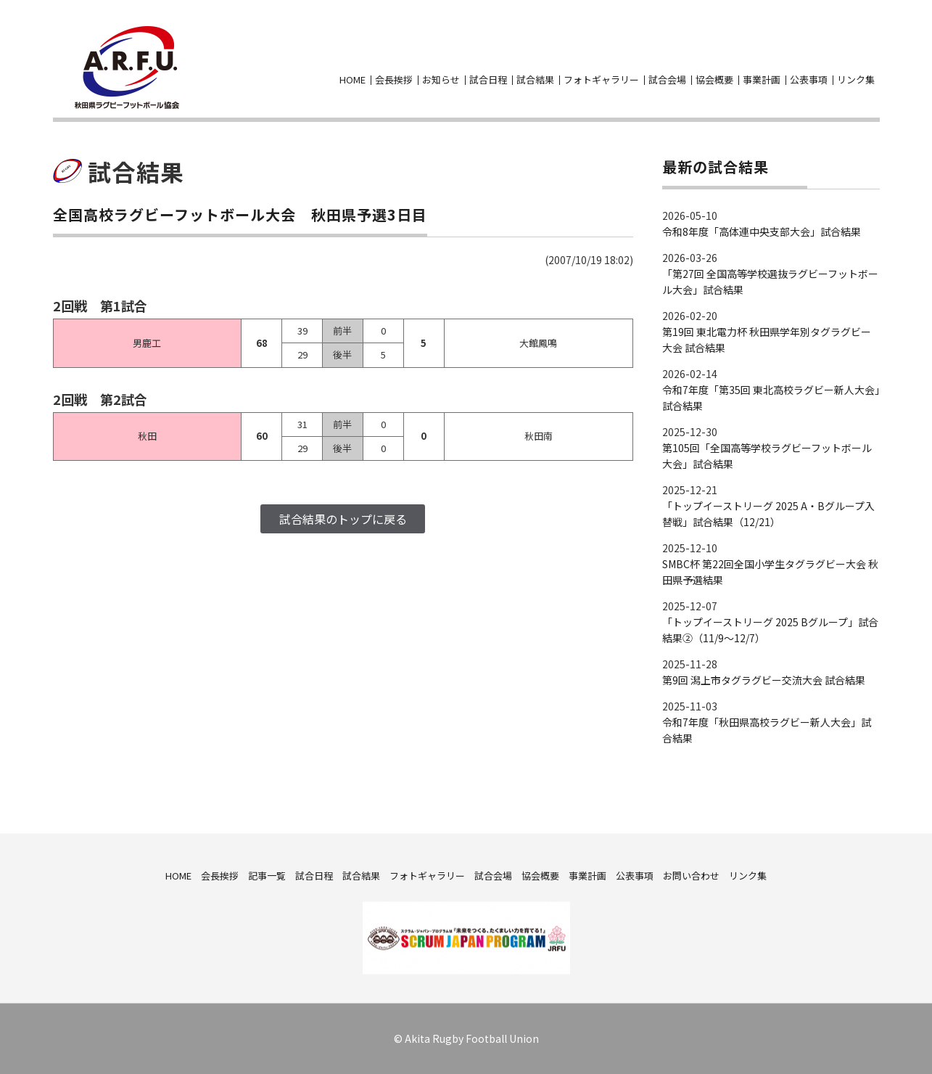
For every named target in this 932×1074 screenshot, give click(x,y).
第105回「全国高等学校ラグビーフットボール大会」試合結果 (767, 455)
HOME (352, 79)
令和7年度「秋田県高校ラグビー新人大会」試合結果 (766, 730)
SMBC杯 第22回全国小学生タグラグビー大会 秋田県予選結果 (770, 572)
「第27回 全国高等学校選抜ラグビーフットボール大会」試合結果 (770, 281)
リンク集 (856, 79)
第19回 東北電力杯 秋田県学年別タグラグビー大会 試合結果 (766, 339)
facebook (845, 57)
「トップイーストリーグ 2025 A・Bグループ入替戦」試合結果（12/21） (768, 514)
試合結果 (535, 79)
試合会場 (667, 79)
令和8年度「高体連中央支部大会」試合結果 (761, 231)
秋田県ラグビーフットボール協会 (127, 67)
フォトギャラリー (601, 79)
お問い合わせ (871, 57)
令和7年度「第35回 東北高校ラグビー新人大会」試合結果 (771, 397)
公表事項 (809, 79)
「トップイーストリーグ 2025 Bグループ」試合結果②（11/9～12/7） (770, 630)
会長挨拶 (394, 79)
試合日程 (488, 79)
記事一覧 (267, 875)
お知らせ (441, 79)
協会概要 (714, 79)
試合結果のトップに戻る (343, 519)
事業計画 (761, 79)
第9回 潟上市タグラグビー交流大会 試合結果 (763, 680)
